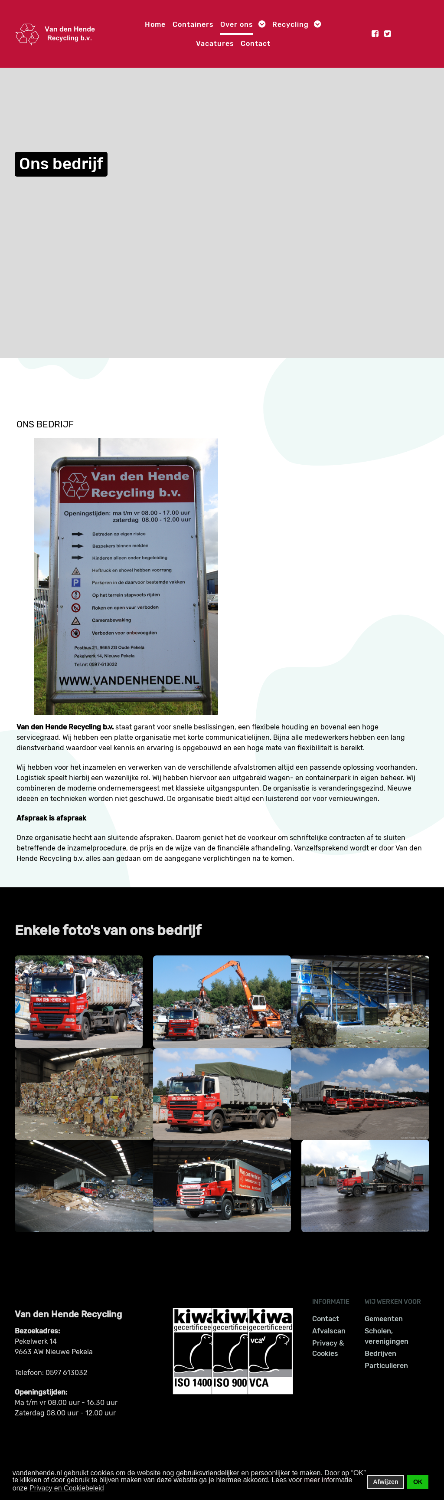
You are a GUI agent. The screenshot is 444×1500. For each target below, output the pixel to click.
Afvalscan (329, 1331)
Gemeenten (384, 1319)
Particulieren (386, 1366)
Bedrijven (380, 1353)
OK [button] (418, 1481)
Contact (325, 1319)
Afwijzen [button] (385, 1481)
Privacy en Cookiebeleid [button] (66, 1488)
